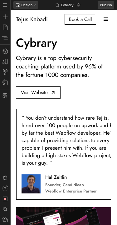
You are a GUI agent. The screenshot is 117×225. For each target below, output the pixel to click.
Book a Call (80, 19)
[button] (106, 19)
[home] (33, 19)
